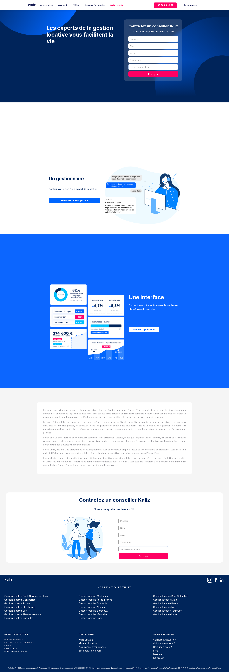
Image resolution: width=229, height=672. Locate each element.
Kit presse (158, 657)
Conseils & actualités (164, 639)
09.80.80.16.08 (10, 648)
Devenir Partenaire (95, 5)
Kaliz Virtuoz (86, 639)
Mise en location (88, 643)
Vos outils (63, 5)
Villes (76, 5)
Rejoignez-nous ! (162, 647)
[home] (32, 5)
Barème (157, 654)
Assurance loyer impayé (92, 647)
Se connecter (191, 5)
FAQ (155, 650)
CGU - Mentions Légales (15, 651)
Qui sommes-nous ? (164, 643)
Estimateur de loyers (90, 650)
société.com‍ (216, 668)
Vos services (46, 5)
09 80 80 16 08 (165, 5)
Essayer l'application (143, 324)
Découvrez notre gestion (74, 193)
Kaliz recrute (116, 5)
